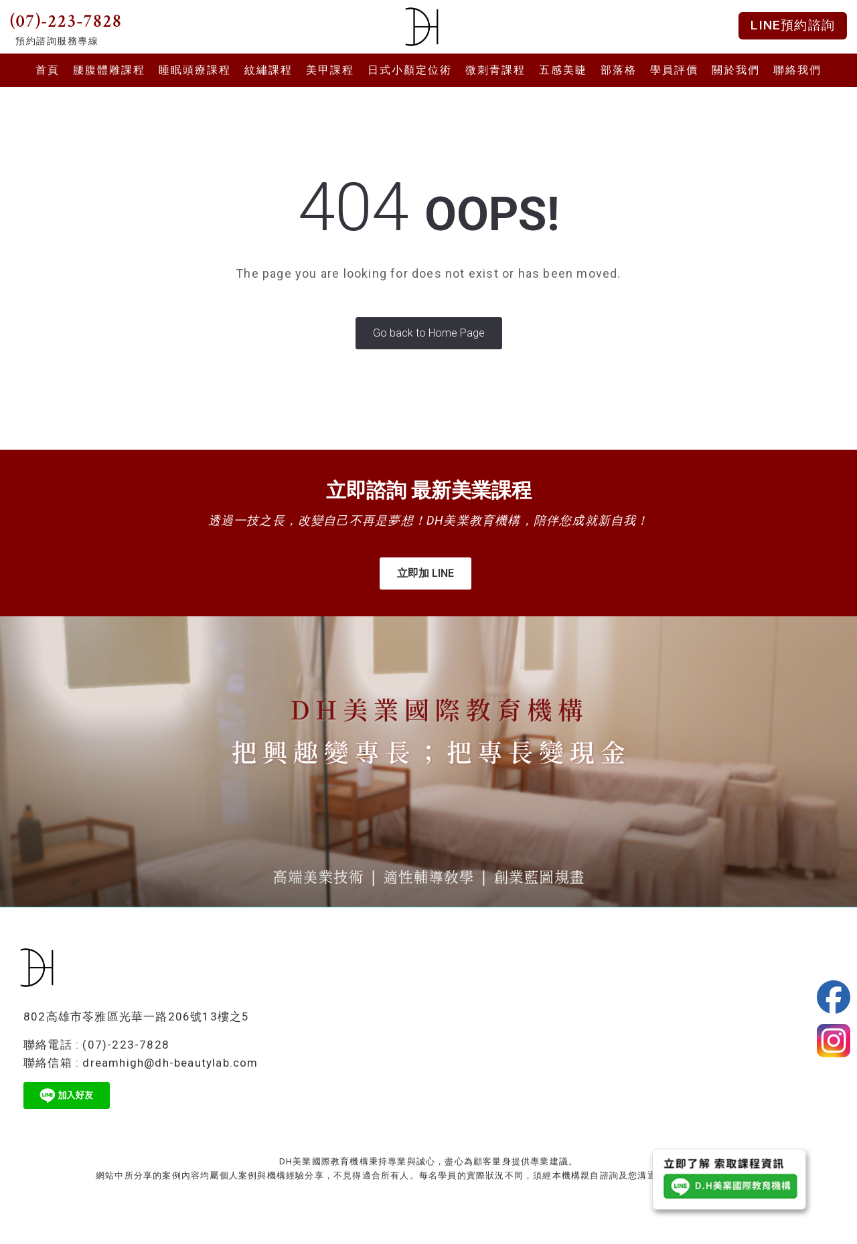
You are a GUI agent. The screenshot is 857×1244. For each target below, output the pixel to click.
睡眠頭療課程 (195, 70)
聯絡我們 (797, 70)
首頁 (47, 70)
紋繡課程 (268, 70)
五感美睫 (563, 70)
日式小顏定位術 (410, 70)
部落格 (619, 70)
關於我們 (736, 70)
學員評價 (674, 70)
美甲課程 (330, 70)
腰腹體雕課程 (109, 70)
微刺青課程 (495, 70)
